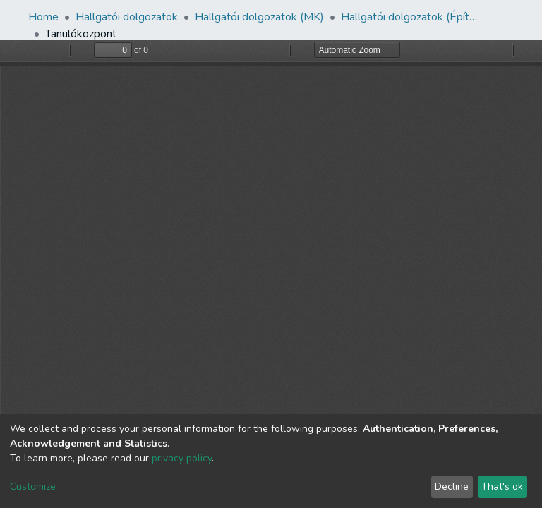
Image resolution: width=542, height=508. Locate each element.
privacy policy (182, 458)
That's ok (502, 486)
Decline (452, 486)
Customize (33, 486)
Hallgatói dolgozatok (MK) (259, 17)
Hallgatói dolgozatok (127, 17)
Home (43, 17)
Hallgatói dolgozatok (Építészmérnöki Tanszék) (411, 17)
